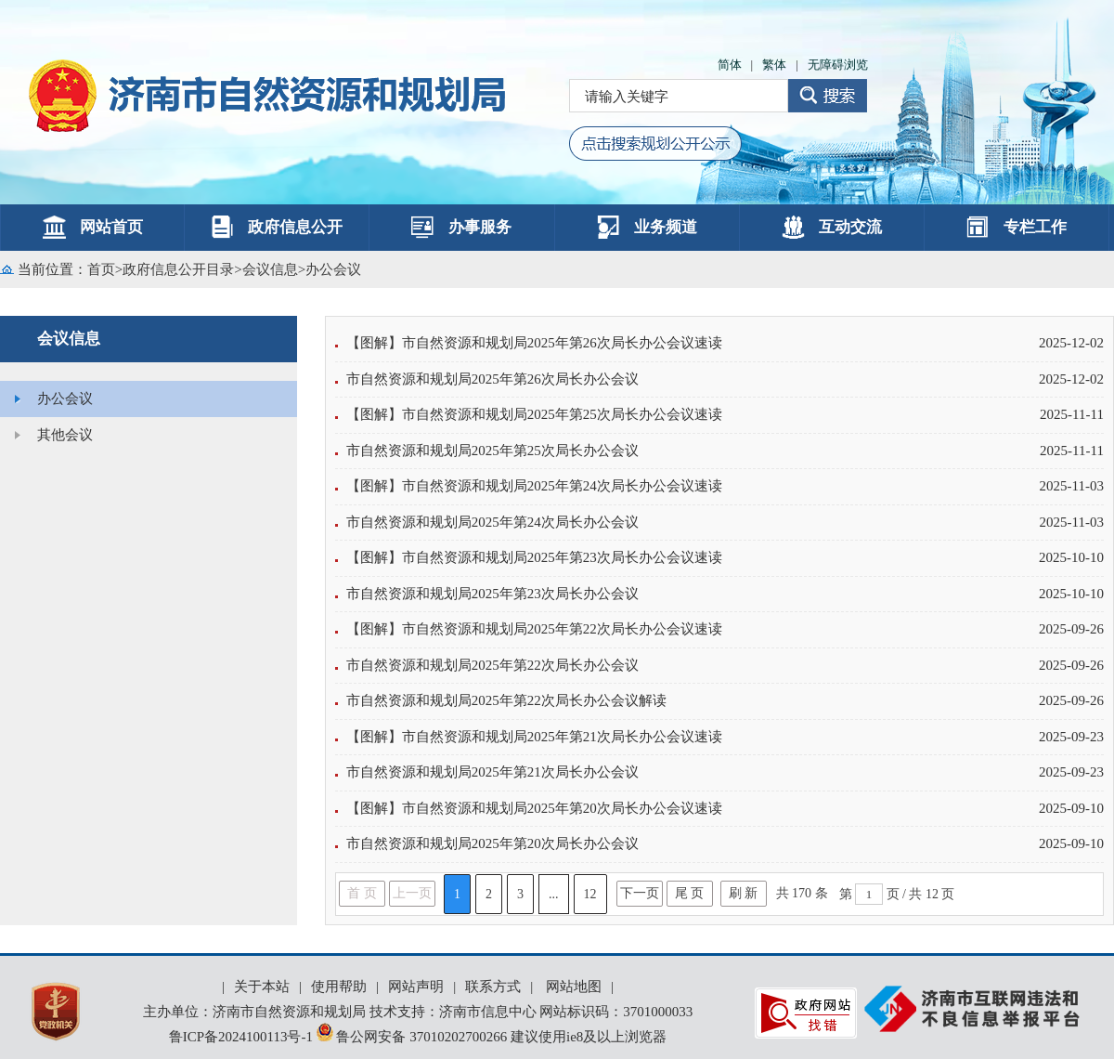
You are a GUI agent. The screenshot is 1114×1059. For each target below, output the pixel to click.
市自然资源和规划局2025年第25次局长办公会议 (492, 450)
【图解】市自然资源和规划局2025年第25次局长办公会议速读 (534, 414)
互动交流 (832, 227)
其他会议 (65, 434)
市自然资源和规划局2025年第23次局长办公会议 (492, 593)
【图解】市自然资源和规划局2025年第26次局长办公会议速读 (534, 342)
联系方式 (493, 986)
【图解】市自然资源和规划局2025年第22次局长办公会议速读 (534, 628)
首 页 (362, 893)
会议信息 (270, 269)
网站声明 (416, 986)
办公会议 (333, 269)
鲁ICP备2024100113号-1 (241, 1036)
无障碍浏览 (838, 65)
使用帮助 (339, 986)
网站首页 (93, 227)
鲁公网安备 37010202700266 (414, 1036)
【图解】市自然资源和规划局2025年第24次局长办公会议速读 (534, 485)
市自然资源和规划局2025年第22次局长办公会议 (492, 665)
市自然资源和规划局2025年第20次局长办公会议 (492, 843)
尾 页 (690, 893)
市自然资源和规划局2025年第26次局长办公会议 (492, 379)
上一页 (412, 893)
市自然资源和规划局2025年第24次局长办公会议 (492, 522)
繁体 (774, 65)
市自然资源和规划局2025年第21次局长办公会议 (492, 772)
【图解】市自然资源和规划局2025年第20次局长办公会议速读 (534, 808)
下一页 (639, 893)
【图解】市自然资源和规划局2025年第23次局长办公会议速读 (534, 557)
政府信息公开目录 (178, 269)
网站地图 (574, 986)
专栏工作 (1016, 227)
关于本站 (262, 986)
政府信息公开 (277, 227)
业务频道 (647, 227)
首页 (101, 269)
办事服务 (461, 227)
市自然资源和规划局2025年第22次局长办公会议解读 (506, 700)
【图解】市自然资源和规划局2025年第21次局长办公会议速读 (534, 736)
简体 (730, 65)
